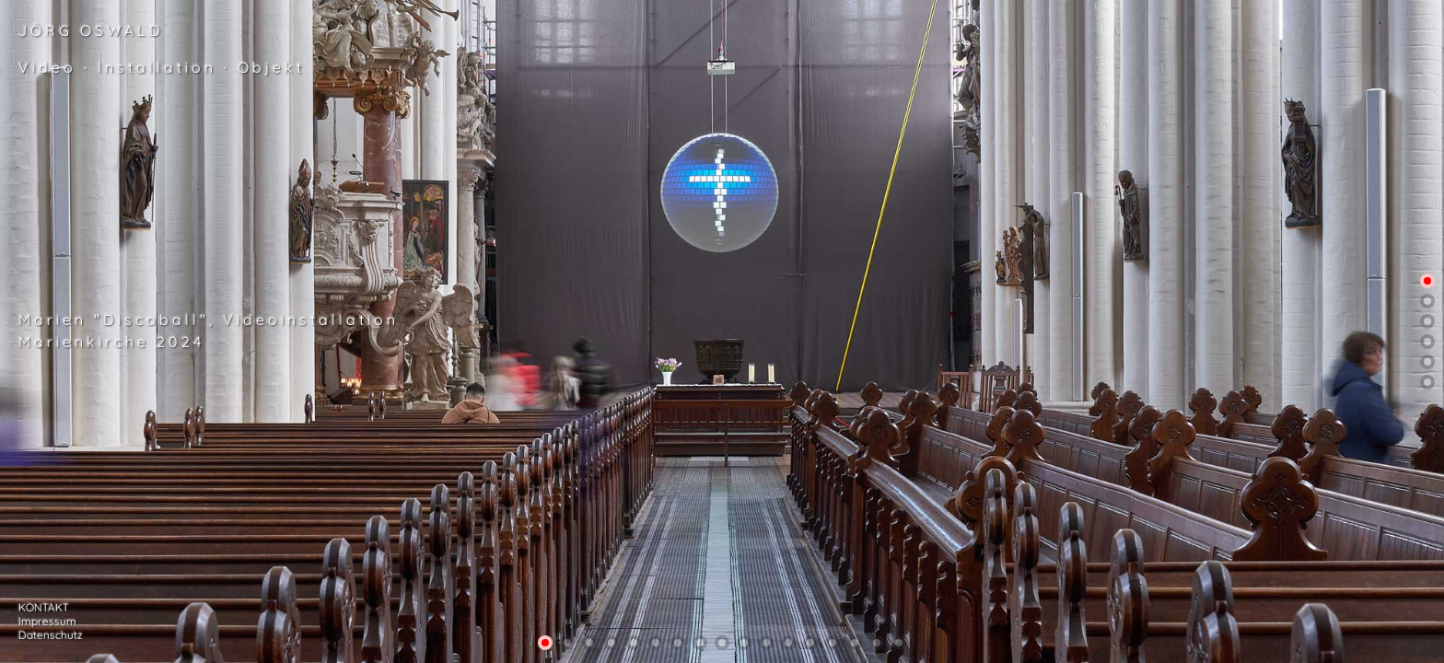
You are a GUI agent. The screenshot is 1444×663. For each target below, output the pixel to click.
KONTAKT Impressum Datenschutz (50, 621)
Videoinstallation (311, 319)
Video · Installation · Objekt (161, 67)
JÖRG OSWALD (91, 30)
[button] (1427, 280)
